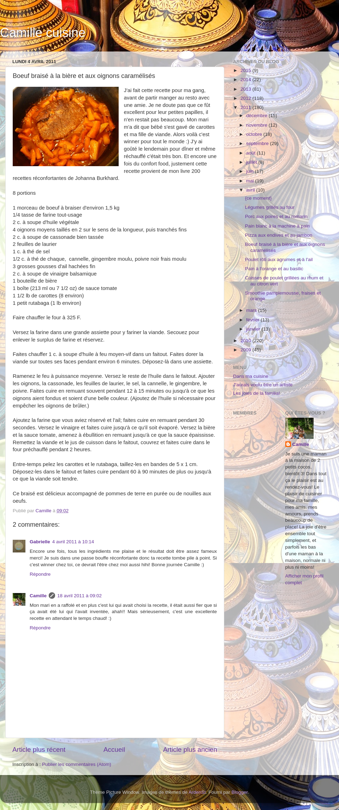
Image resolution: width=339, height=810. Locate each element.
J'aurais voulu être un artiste (262, 384)
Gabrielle (40, 541)
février (253, 319)
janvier (254, 329)
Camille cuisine (42, 32)
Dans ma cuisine (250, 376)
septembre (258, 143)
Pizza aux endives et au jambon (279, 235)
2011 (246, 107)
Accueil (114, 749)
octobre (254, 134)
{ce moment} (258, 198)
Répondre (40, 574)
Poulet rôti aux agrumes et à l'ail (279, 259)
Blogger (240, 792)
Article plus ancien (190, 749)
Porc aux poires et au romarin (276, 216)
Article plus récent (38, 749)
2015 (246, 70)
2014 (246, 79)
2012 (246, 98)
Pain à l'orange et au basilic (274, 268)
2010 (246, 340)
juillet (252, 162)
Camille (38, 595)
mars (252, 310)
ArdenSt (197, 792)
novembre (257, 125)
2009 (246, 349)
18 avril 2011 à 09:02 (79, 595)
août (251, 153)
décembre (257, 115)
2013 (246, 89)
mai (250, 180)
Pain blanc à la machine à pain (277, 226)
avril (251, 190)
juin (250, 171)
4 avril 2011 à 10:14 (73, 541)
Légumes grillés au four (270, 207)
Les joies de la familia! (256, 393)
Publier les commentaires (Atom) (76, 764)
